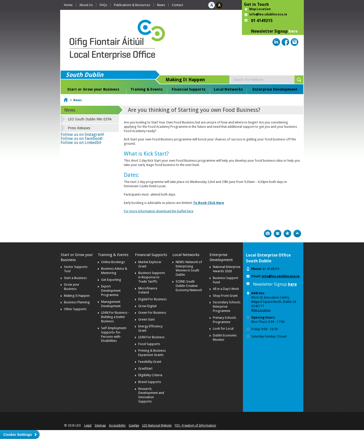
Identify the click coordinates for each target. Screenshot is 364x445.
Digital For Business (152, 299)
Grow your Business (71, 287)
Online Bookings (113, 262)
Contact (177, 5)
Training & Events (146, 89)
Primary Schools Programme (224, 320)
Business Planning (77, 302)
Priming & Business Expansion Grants (152, 353)
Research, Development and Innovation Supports (151, 395)
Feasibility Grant (149, 362)
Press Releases (79, 128)
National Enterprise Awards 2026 (226, 269)
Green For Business (152, 312)
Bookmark (287, 233)
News (161, 5)
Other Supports (75, 309)
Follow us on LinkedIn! (81, 142)
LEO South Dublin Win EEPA (90, 119)
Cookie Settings (17, 434)
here (293, 31)
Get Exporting (111, 280)
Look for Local (223, 328)
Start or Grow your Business (93, 89)
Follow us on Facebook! (81, 138)
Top (297, 233)
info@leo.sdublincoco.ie (268, 14)
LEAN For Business (151, 337)
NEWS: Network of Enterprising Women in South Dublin (189, 268)
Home (68, 5)
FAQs (103, 5)
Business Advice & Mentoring (114, 271)
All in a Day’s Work (226, 289)
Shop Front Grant (225, 296)
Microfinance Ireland (147, 290)
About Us (86, 5)
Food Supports (149, 344)
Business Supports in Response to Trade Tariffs (151, 277)
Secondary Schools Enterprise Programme (226, 306)
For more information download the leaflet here (158, 211)
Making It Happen (77, 296)
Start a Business (75, 278)
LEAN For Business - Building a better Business (115, 317)
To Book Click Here (208, 203)
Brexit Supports (149, 382)
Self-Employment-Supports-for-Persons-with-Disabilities (114, 334)
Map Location (260, 9)
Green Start (146, 319)
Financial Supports (189, 89)
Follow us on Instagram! (82, 134)
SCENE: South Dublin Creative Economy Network (189, 286)
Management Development (111, 304)
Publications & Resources (132, 5)
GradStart (145, 368)
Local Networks (228, 89)
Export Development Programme (111, 290)
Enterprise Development (275, 89)
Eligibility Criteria (150, 375)
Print (267, 233)
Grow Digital (147, 306)
